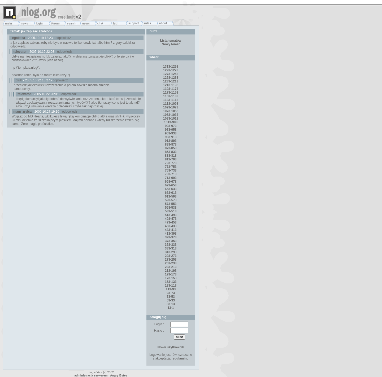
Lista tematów (170, 40)
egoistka (18, 38)
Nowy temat (171, 44)
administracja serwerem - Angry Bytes (100, 375)
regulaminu (180, 358)
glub (18, 80)
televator (20, 52)
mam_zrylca (22, 111)
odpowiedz (63, 38)
